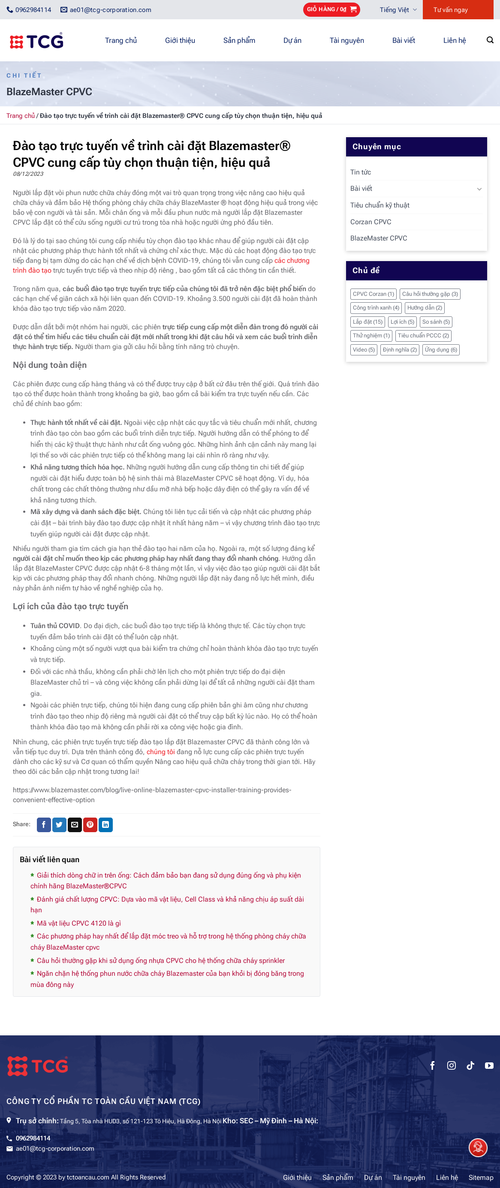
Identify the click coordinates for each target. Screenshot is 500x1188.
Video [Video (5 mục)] (364, 349)
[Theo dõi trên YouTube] (489, 1067)
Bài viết (403, 40)
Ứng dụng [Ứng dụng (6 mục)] (441, 349)
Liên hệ (454, 40)
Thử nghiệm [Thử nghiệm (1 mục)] (371, 335)
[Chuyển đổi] (479, 188)
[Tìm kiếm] (490, 40)
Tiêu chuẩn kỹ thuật (380, 205)
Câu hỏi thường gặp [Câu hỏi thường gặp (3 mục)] (430, 294)
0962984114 (33, 1138)
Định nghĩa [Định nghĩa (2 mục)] (400, 349)
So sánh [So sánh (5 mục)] (436, 322)
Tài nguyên (347, 40)
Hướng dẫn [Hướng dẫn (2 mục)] (424, 307)
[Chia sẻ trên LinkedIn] (106, 825)
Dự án (292, 40)
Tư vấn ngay (451, 10)
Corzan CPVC (371, 222)
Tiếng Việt (398, 10)
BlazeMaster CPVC (378, 238)
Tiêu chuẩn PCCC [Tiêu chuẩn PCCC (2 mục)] (423, 335)
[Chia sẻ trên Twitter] (59, 825)
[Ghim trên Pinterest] (90, 825)
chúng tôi (161, 752)
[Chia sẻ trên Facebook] (44, 825)
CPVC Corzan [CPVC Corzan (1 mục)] (373, 294)
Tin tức (360, 172)
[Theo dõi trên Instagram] (451, 1067)
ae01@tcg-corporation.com (55, 1148)
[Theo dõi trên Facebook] (432, 1067)
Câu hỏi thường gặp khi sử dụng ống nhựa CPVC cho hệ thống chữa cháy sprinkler (161, 960)
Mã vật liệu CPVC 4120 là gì (79, 923)
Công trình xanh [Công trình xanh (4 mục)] (376, 307)
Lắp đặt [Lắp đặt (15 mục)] (368, 322)
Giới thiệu (180, 40)
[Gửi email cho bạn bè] (75, 825)
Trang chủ (121, 40)
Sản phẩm (239, 40)
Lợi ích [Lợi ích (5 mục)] (402, 322)
